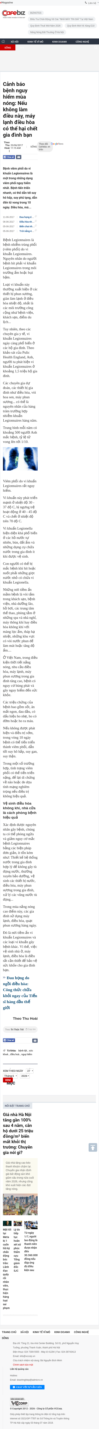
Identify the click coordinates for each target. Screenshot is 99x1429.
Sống (33, 146)
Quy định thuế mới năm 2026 (45, 25)
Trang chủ (9, 1332)
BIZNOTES (35, 13)
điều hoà (15, 1054)
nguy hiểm (26, 1054)
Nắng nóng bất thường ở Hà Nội (47, 32)
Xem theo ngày (13, 1070)
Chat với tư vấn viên (27, 1387)
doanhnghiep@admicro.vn (30, 1380)
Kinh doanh (62, 1332)
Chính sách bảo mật (23, 1364)
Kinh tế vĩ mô (41, 1332)
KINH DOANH (59, 41)
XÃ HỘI (15, 41)
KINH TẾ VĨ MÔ (35, 41)
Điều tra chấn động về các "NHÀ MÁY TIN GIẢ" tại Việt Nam (61, 19)
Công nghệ (81, 1332)
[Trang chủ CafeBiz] (3, 41)
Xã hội (24, 1332)
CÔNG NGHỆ (82, 41)
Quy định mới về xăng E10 (81, 25)
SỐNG (7, 47)
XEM (8, 1080)
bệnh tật (22, 1050)
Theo (20, 1029)
